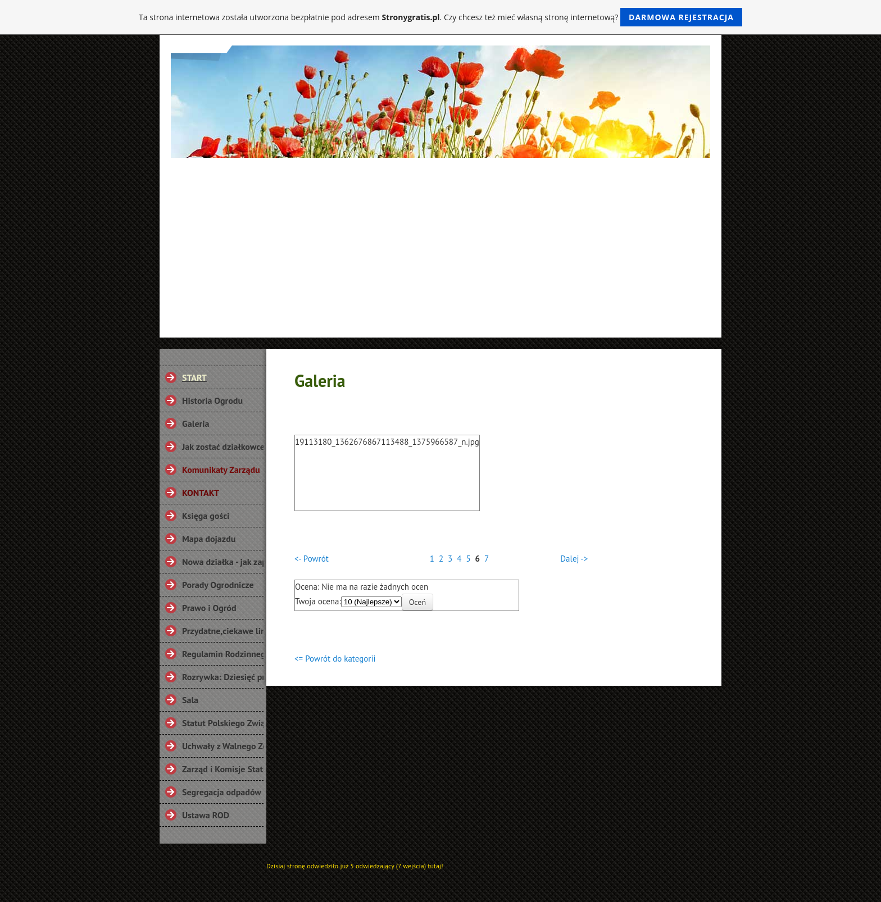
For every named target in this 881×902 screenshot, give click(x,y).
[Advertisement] (440, 242)
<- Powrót (311, 558)
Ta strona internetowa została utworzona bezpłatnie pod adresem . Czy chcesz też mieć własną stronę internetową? (440, 17)
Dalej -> (574, 558)
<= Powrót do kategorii (334, 658)
